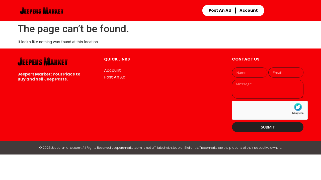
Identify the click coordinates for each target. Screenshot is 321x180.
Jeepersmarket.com (66, 148)
